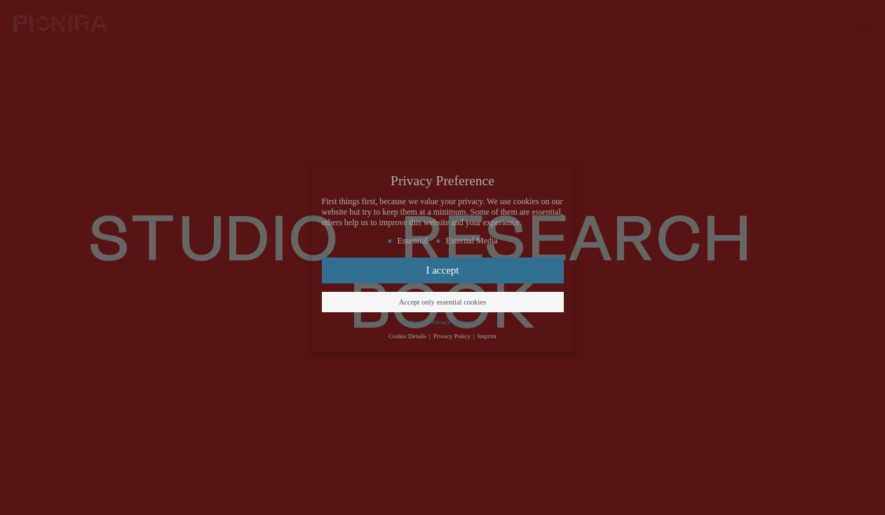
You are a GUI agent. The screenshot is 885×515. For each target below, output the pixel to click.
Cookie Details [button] (408, 336)
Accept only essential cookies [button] (443, 302)
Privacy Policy (452, 336)
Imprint (487, 336)
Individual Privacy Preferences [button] (443, 322)
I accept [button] (442, 270)
